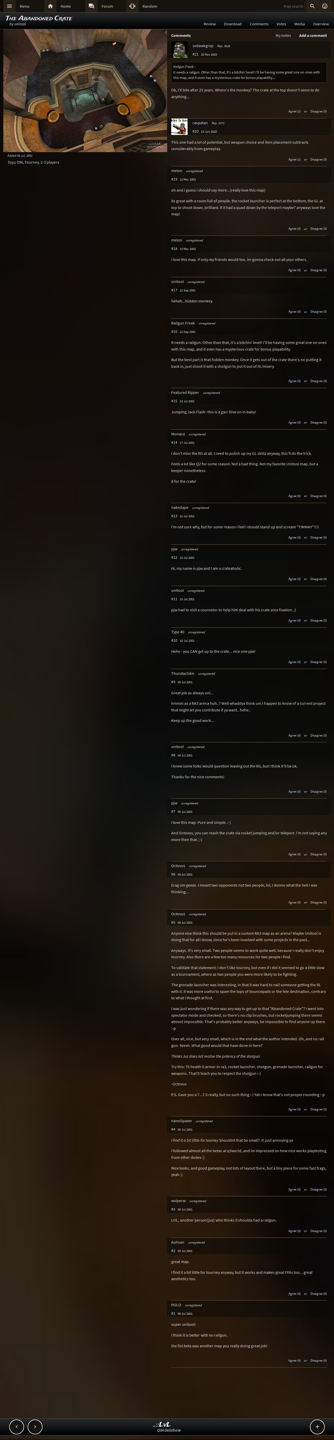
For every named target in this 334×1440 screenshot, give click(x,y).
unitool (20, 23)
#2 (173, 1250)
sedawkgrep (202, 45)
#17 (174, 289)
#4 (173, 1129)
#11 (174, 598)
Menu (24, 6)
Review (210, 23)
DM (20, 162)
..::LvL (162, 1424)
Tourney (32, 162)
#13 (174, 515)
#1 (173, 1313)
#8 (173, 755)
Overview (321, 23)
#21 (195, 54)
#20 (195, 131)
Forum (107, 6)
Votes (281, 23)
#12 (174, 557)
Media (299, 23)
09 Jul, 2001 (25, 155)
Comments (259, 23)
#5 (173, 922)
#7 (173, 811)
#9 (173, 681)
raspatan (200, 122)
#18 (174, 248)
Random (150, 6)
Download (233, 23)
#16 (174, 331)
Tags (11, 162)
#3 (173, 1209)
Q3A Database (169, 1430)
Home (66, 6)
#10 (174, 640)
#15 (174, 400)
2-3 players (49, 162)
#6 (173, 874)
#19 (174, 179)
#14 (174, 442)
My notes (283, 35)
